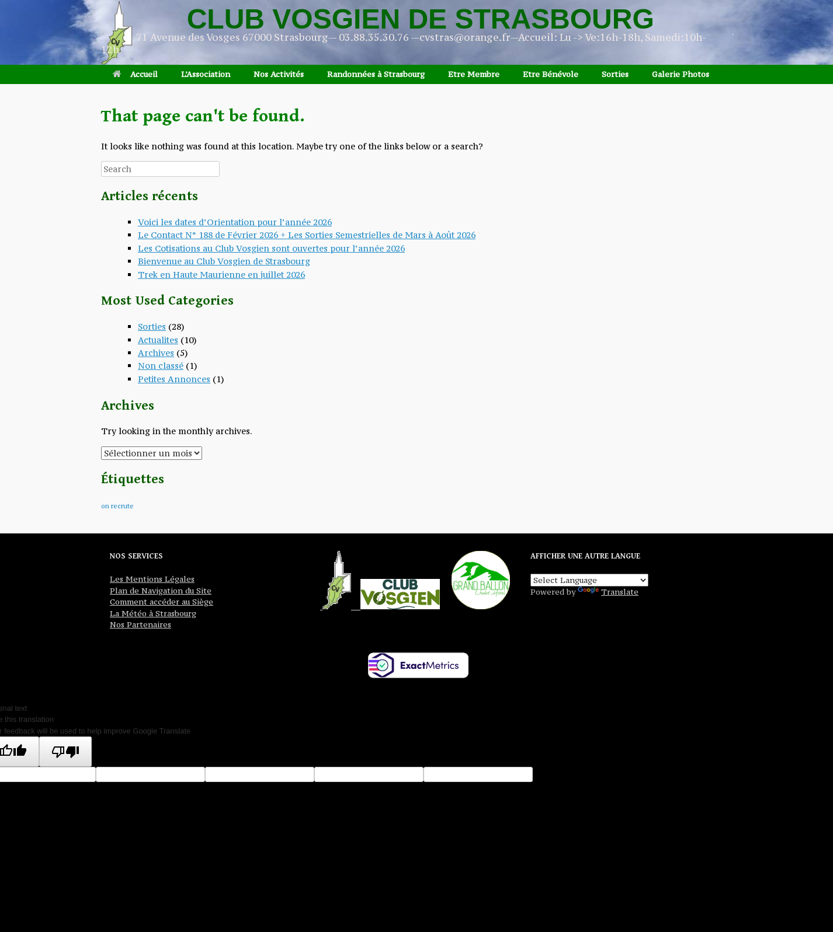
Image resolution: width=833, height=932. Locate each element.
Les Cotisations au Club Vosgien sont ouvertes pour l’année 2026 (271, 248)
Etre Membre (473, 74)
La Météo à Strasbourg (153, 613)
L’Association (205, 74)
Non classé (160, 365)
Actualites (158, 339)
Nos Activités (279, 74)
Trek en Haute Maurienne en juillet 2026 (221, 274)
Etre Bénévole (550, 74)
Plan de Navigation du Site (160, 590)
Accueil (135, 74)
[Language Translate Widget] (589, 580)
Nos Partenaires (140, 624)
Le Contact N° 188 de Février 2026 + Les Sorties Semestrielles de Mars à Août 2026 (306, 234)
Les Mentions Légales (152, 579)
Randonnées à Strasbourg (376, 74)
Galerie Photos (680, 74)
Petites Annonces (174, 379)
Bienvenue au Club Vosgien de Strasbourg (224, 261)
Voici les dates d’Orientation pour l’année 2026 (235, 222)
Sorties (615, 74)
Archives (156, 352)
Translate (608, 592)
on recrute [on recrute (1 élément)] (117, 506)
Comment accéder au (150, 601)
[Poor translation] (65, 751)
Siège (201, 601)
